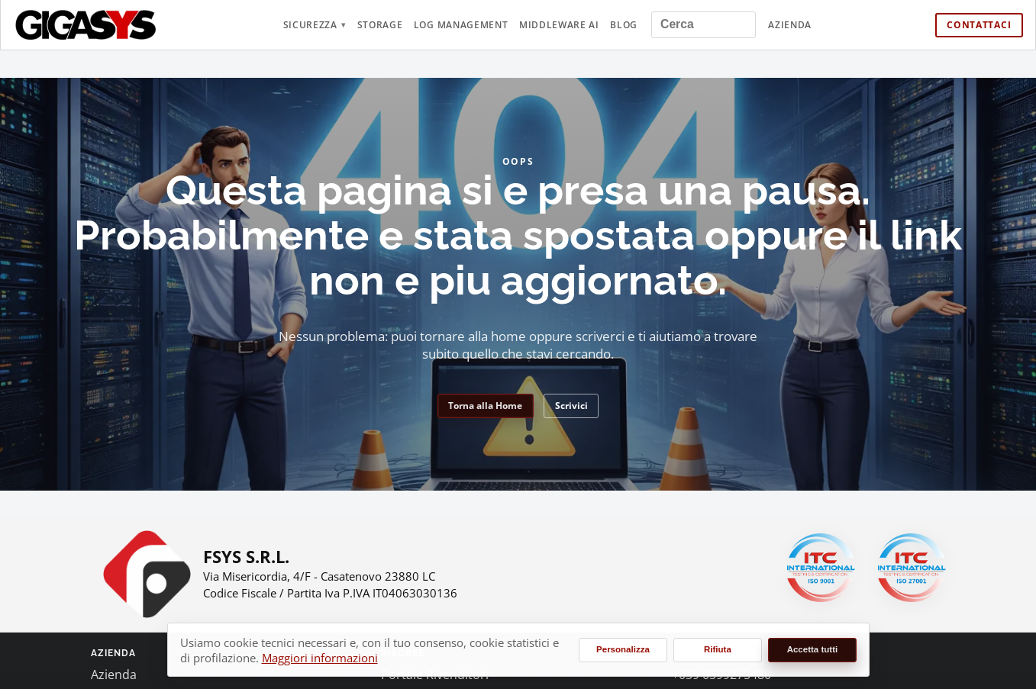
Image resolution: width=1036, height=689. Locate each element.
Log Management (461, 25)
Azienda (790, 25)
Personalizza (623, 649)
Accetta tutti (812, 649)
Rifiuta (717, 649)
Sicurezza (310, 25)
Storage (380, 25)
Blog (623, 25)
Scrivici (571, 405)
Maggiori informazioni (320, 657)
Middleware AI (559, 25)
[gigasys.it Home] (86, 24)
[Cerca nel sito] (704, 24)
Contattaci (979, 25)
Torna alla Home (485, 405)
